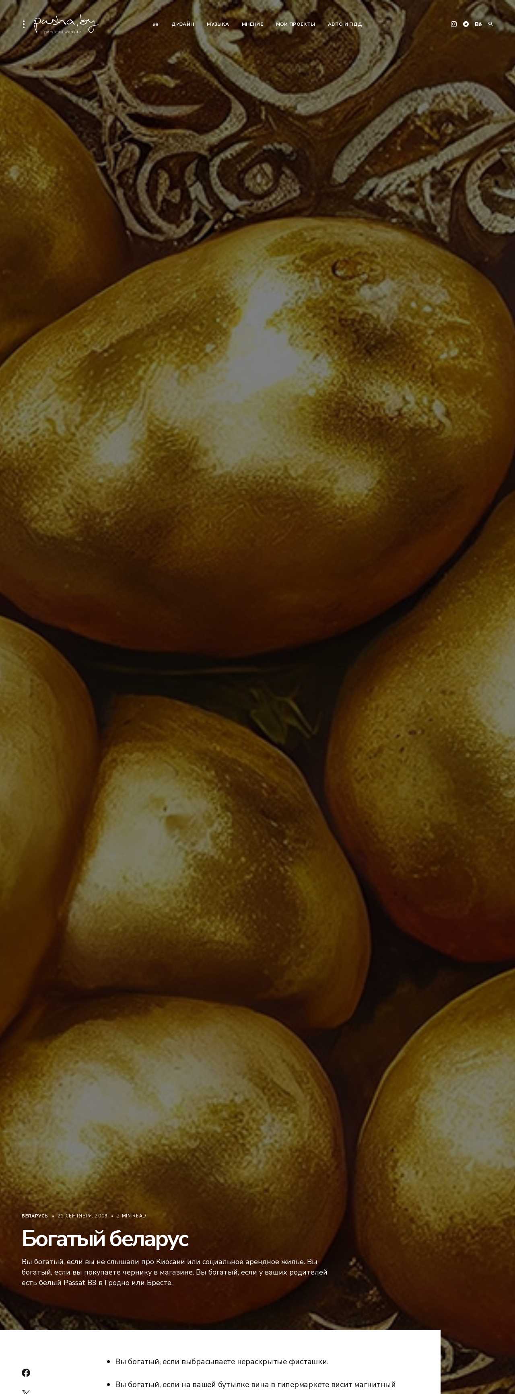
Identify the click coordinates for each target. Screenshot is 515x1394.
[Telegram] (466, 24)
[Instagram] (454, 24)
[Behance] (478, 24)
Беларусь (35, 1216)
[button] (26, 24)
